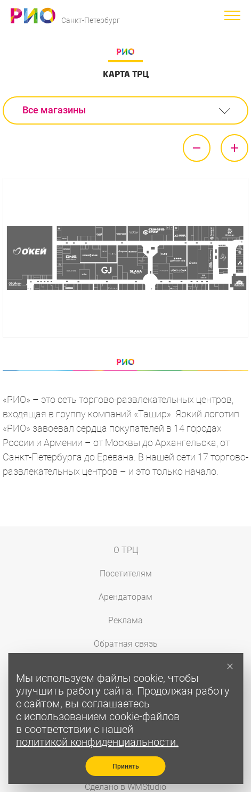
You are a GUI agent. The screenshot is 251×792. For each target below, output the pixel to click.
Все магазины (54, 110)
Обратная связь (126, 644)
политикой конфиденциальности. (97, 742)
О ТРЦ (126, 550)
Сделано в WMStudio (125, 787)
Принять (125, 766)
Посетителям (126, 573)
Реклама (125, 620)
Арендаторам (125, 597)
